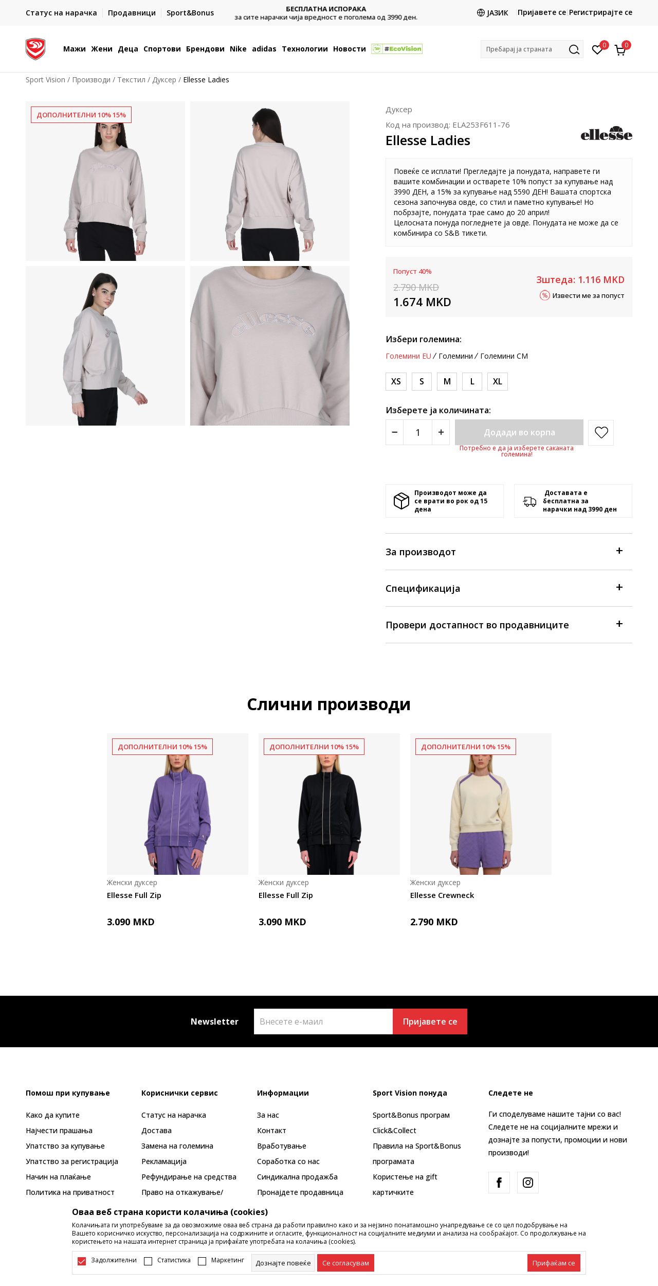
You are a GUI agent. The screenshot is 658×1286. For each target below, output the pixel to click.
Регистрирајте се (600, 12)
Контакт (271, 1130)
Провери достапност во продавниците (504, 624)
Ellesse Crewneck (442, 895)
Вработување (281, 1146)
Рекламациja (164, 1161)
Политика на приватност (70, 1192)
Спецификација (504, 587)
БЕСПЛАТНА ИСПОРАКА (329, 9)
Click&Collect (394, 1130)
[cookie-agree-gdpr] (345, 1263)
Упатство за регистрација (72, 1161)
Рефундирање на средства (188, 1177)
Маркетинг (227, 1260)
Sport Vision (45, 79)
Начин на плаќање (58, 1177)
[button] (532, 49)
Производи (91, 79)
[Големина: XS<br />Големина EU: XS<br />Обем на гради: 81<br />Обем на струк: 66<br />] (396, 382)
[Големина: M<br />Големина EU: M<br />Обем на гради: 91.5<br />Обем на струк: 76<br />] (447, 382)
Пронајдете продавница (300, 1192)
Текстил (131, 79)
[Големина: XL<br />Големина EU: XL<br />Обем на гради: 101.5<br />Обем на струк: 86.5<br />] (497, 382)
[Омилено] (597, 49)
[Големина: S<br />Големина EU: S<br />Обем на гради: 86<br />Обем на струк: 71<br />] (422, 382)
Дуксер (164, 79)
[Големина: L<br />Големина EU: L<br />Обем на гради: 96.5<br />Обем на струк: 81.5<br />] (472, 382)
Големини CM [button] (504, 356)
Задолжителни (114, 1260)
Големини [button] (455, 356)
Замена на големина (177, 1146)
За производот (504, 551)
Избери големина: (424, 339)
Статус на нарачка (173, 1115)
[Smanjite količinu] (395, 432)
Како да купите (53, 1115)
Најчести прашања (59, 1130)
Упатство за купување (65, 1146)
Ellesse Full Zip (134, 895)
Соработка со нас (288, 1161)
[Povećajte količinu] (441, 432)
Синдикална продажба (297, 1177)
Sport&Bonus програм (411, 1115)
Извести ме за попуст (589, 295)
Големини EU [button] (408, 356)
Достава (156, 1130)
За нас (268, 1115)
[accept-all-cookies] (553, 1263)
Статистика (174, 1260)
